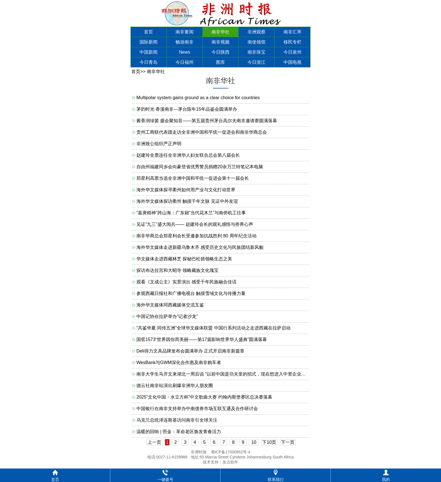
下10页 (269, 442)
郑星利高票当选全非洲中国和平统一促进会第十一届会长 (192, 178)
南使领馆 (257, 42)
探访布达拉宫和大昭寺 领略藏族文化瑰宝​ (177, 270)
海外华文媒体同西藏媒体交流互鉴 (170, 305)
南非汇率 (293, 31)
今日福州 (185, 62)
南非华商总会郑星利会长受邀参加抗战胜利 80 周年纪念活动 (196, 235)
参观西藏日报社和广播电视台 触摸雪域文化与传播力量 (191, 293)
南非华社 (221, 31)
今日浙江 (257, 62)
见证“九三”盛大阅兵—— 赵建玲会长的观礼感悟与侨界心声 (194, 224)
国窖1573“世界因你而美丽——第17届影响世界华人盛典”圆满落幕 (201, 339)
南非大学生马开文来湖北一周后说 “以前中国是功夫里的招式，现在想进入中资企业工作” (224, 374)
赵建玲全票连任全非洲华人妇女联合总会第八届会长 (188, 155)
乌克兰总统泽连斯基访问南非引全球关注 (176, 420)
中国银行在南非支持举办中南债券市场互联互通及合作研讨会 (197, 408)
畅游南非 (185, 42)
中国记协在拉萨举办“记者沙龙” (167, 316)
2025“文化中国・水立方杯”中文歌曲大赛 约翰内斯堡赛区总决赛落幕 (204, 397)
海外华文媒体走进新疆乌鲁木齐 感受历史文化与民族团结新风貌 (200, 247)
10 (254, 442)
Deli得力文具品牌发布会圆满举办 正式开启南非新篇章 (190, 351)
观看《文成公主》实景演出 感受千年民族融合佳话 (186, 281)
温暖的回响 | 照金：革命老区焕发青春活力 (178, 431)
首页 (148, 31)
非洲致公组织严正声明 (158, 143)
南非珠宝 (257, 52)
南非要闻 (185, 31)
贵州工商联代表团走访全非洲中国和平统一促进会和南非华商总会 (201, 132)
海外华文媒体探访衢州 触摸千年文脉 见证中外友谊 (187, 201)
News (184, 52)
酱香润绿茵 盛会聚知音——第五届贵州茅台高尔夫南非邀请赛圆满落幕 (206, 120)
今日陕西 (221, 52)
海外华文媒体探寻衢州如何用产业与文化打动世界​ (185, 189)
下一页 (287, 442)
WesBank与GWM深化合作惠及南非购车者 (178, 362)
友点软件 (230, 462)
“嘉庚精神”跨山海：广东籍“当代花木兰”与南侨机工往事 (191, 212)
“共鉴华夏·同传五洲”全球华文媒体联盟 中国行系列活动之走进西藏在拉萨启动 (213, 328)
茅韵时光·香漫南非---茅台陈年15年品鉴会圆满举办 (186, 109)
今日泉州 (293, 52)
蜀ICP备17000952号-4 (230, 452)
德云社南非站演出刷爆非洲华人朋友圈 (174, 385)
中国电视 (293, 62)
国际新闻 (149, 42)
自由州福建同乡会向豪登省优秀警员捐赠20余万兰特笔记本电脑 (199, 166)
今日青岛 (149, 62)
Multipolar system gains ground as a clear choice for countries (198, 97)
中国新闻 (149, 52)
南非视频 (221, 42)
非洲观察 (257, 31)
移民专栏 (293, 42)
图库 (220, 62)
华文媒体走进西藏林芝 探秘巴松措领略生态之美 (184, 258)
